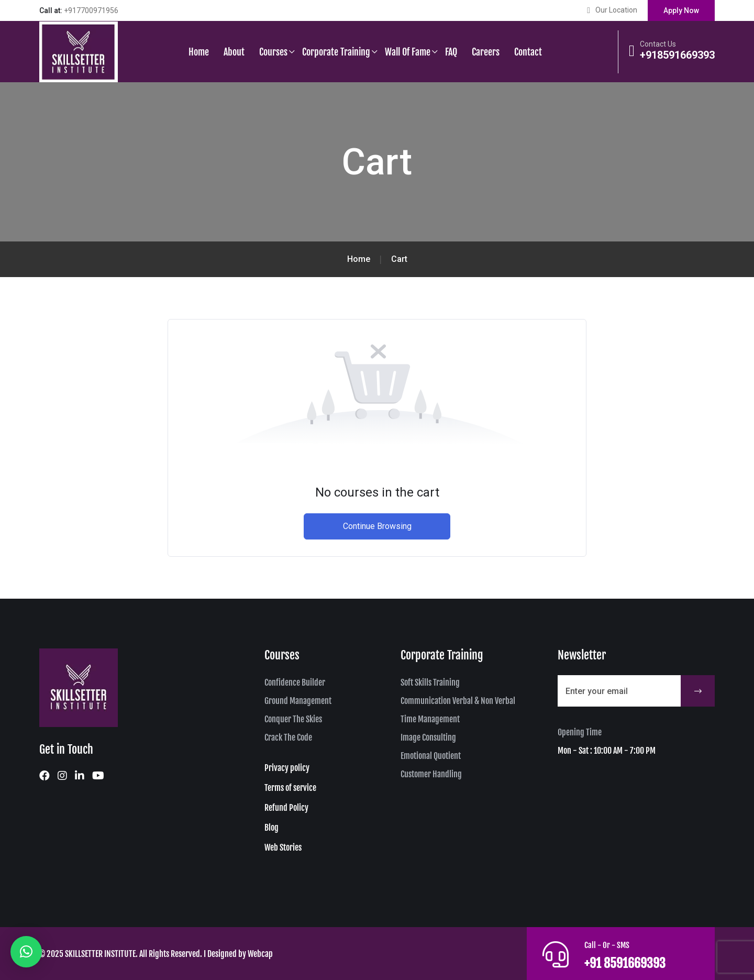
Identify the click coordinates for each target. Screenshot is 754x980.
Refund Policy (286, 807)
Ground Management (297, 701)
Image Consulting (428, 737)
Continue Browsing (377, 526)
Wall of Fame (407, 52)
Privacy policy (286, 768)
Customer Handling (431, 774)
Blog (271, 827)
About (234, 52)
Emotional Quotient (431, 756)
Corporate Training (336, 52)
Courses (273, 52)
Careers (486, 52)
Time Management (430, 719)
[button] (26, 951)
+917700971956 (91, 10)
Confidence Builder (294, 682)
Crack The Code (288, 737)
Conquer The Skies (293, 719)
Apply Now (681, 10)
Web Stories (283, 847)
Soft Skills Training (430, 682)
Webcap (260, 954)
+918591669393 (677, 55)
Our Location (616, 10)
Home (198, 52)
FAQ (451, 52)
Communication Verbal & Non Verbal (458, 701)
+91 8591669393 (634, 962)
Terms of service (290, 788)
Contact (528, 52)
